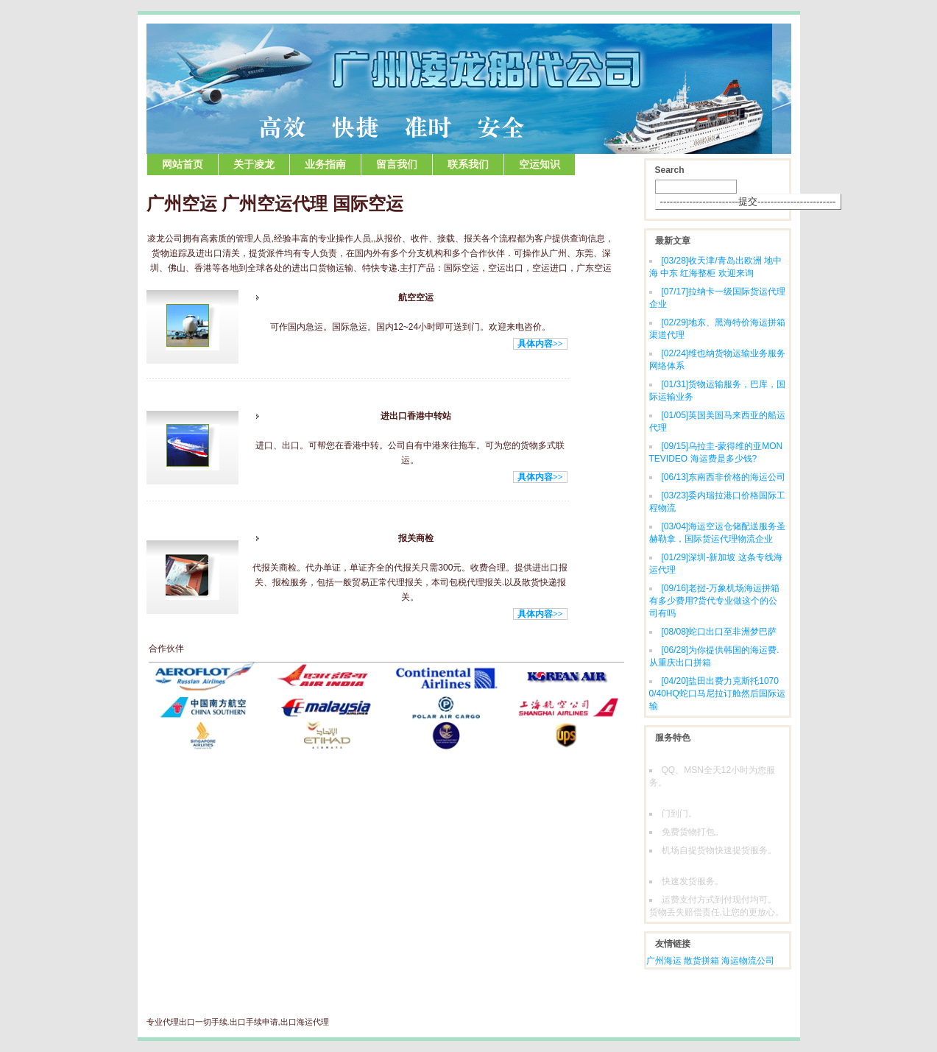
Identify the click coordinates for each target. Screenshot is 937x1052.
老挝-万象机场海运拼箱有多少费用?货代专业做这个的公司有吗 (714, 600)
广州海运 (664, 961)
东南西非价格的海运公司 (724, 477)
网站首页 (182, 164)
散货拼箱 (701, 961)
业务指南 (325, 164)
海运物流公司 (747, 961)
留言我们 (396, 164)
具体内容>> (540, 344)
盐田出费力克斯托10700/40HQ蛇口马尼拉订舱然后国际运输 (717, 693)
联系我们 (468, 164)
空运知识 (539, 164)
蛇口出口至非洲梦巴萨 (719, 631)
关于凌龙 (254, 164)
